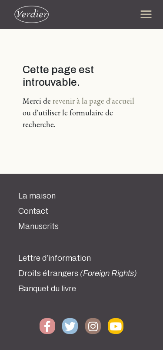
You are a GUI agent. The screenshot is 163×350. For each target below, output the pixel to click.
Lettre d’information (54, 258)
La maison (37, 196)
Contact (33, 211)
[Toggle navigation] (146, 14)
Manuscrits (38, 226)
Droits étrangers (77, 273)
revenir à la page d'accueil (93, 101)
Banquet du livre (47, 288)
